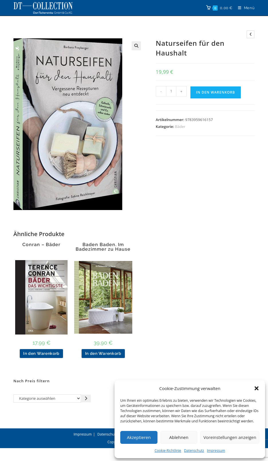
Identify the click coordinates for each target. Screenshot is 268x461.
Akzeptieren (139, 437)
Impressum (216, 450)
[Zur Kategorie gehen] (86, 398)
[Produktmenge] (171, 91)
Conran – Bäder (41, 244)
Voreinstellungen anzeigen (229, 437)
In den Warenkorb (215, 92)
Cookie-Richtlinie (168, 450)
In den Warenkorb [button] (41, 353)
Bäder (180, 126)
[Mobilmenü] (244, 8)
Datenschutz (194, 450)
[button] (256, 388)
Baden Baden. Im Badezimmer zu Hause (103, 247)
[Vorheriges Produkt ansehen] (251, 34)
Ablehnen (178, 437)
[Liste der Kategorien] (47, 398)
